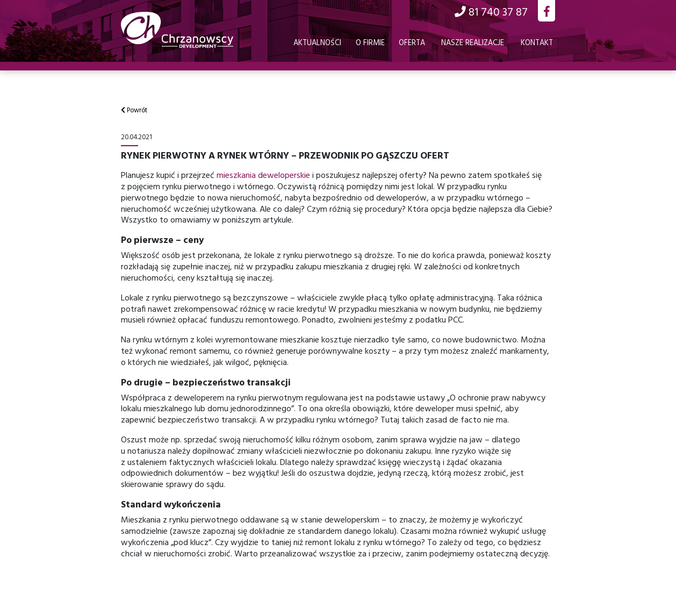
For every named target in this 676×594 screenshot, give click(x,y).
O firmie (370, 43)
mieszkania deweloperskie (263, 176)
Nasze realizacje (472, 43)
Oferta (412, 43)
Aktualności (317, 43)
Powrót (134, 110)
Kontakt (537, 43)
